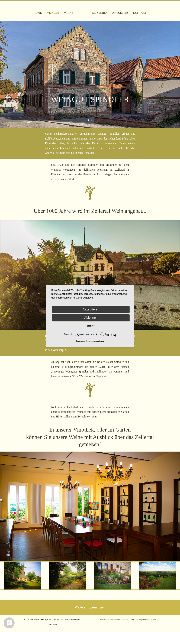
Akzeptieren (91, 309)
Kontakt (138, 10)
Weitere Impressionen (90, 607)
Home (39, 10)
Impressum (135, 619)
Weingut (54, 10)
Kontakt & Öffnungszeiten (114, 619)
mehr (90, 326)
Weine (70, 10)
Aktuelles (119, 10)
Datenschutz (149, 619)
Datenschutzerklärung (95, 341)
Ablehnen (90, 317)
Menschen (98, 10)
